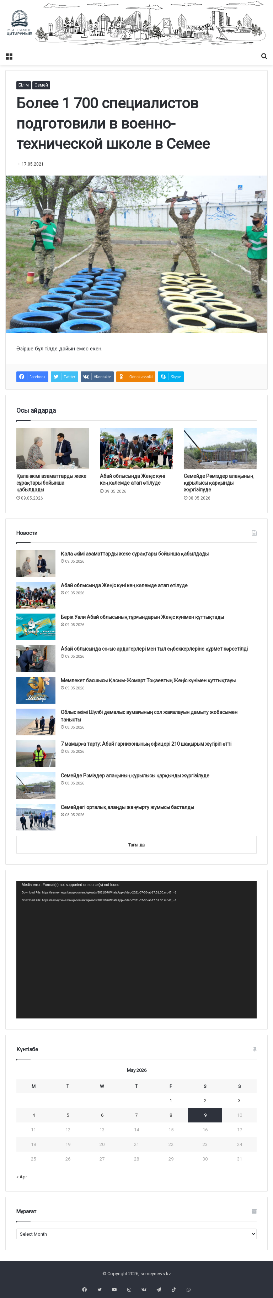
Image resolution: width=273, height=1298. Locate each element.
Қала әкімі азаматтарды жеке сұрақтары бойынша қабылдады (51, 482)
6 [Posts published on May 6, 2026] (102, 1115)
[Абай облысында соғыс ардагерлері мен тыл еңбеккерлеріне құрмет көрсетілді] (35, 658)
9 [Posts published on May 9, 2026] (205, 1115)
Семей (41, 85)
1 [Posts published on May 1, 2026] (171, 1100)
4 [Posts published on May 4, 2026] (33, 1115)
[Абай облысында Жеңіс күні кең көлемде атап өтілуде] (136, 448)
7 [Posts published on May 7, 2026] (136, 1115)
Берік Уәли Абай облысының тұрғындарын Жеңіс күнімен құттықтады (142, 617)
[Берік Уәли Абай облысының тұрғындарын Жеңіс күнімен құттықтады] (35, 627)
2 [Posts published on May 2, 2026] (205, 1100)
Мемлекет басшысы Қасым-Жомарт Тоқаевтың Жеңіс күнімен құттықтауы (148, 680)
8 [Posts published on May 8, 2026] (171, 1115)
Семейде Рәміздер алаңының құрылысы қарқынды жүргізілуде (218, 482)
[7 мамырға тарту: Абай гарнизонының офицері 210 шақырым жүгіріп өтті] (35, 753)
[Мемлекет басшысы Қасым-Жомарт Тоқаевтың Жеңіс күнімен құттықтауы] (35, 690)
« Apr (21, 1176)
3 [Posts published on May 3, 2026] (239, 1100)
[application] (136, 949)
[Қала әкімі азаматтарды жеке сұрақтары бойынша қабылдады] (52, 448)
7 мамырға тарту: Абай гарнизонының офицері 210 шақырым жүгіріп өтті (146, 744)
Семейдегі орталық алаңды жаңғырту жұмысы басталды (127, 807)
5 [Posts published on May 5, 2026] (67, 1115)
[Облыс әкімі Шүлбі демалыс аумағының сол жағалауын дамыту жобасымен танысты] (35, 722)
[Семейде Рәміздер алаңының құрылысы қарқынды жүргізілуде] (220, 448)
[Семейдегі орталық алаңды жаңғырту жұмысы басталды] (35, 817)
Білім (23, 85)
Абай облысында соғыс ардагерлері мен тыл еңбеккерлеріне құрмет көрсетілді (154, 649)
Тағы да (136, 845)
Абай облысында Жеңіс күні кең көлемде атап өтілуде (124, 585)
